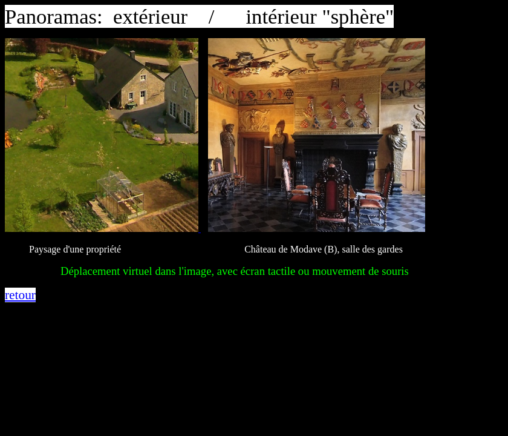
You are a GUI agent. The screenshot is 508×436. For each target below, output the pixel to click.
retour (20, 295)
